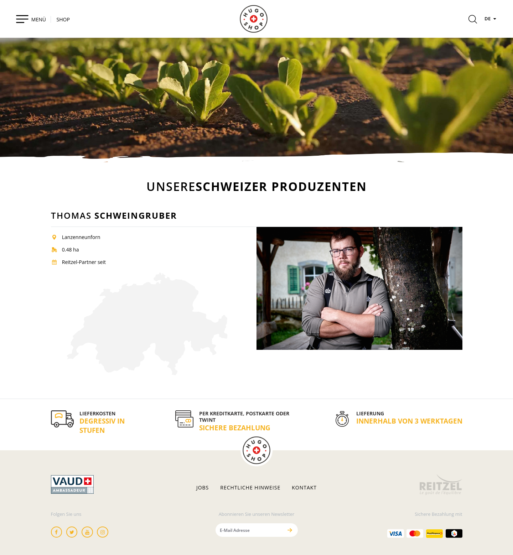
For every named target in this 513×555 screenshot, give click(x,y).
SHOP (63, 19)
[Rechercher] (473, 20)
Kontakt (304, 487)
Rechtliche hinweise (250, 487)
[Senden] (290, 529)
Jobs (202, 487)
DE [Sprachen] (491, 18)
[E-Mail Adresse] (249, 529)
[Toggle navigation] (30, 19)
